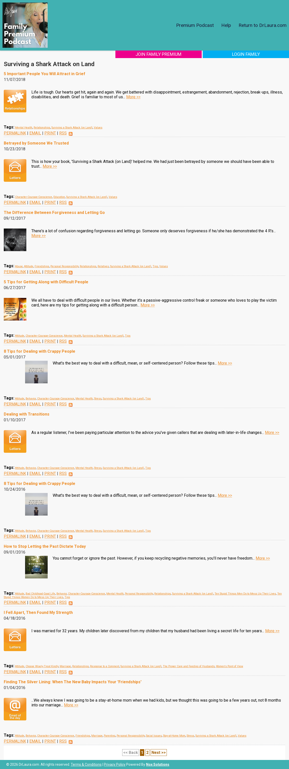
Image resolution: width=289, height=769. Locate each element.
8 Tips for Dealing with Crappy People (39, 351)
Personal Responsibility (64, 266)
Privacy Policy (114, 764)
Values (98, 127)
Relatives (103, 266)
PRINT (50, 133)
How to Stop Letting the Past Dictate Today (45, 546)
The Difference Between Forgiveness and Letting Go (54, 212)
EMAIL (35, 133)
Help (226, 25)
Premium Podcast (195, 25)
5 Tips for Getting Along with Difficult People (46, 282)
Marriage (65, 666)
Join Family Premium (188, 54)
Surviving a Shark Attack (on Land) (72, 127)
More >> (133, 97)
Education (59, 197)
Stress (98, 398)
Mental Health (23, 127)
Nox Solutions (157, 764)
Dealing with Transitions (26, 414)
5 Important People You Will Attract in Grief (44, 73)
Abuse (19, 266)
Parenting (109, 735)
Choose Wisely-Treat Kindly (42, 666)
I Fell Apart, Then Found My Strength (38, 612)
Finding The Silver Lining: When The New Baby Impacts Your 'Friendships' (72, 682)
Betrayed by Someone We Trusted (36, 143)
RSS (63, 133)
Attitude (28, 266)
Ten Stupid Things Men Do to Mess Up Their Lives (245, 593)
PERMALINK (15, 133)
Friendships (42, 266)
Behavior (31, 398)
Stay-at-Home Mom (174, 735)
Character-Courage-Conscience (33, 197)
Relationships (42, 127)
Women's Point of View (229, 666)
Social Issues (154, 735)
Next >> (159, 752)
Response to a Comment (104, 666)
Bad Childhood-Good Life (40, 593)
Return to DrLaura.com (262, 25)
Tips (155, 266)
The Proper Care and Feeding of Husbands (189, 666)
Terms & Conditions (86, 764)
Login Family (256, 54)
